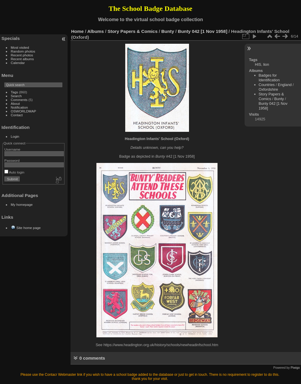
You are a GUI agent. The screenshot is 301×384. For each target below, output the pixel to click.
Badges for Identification (269, 77)
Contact (17, 115)
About (15, 103)
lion (266, 64)
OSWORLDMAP (23, 111)
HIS (258, 64)
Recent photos (22, 55)
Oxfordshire (268, 89)
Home (77, 31)
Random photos (23, 51)
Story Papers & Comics (133, 31)
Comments (19, 100)
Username (12, 149)
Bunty (167, 31)
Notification (19, 107)
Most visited (20, 47)
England (285, 84)
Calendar (18, 63)
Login (15, 136)
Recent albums (22, 59)
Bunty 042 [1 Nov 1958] (202, 31)
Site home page (28, 228)
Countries (267, 84)
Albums (95, 31)
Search (16, 96)
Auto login (14, 172)
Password (12, 160)
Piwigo (295, 367)
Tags (14, 92)
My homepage (22, 204)
